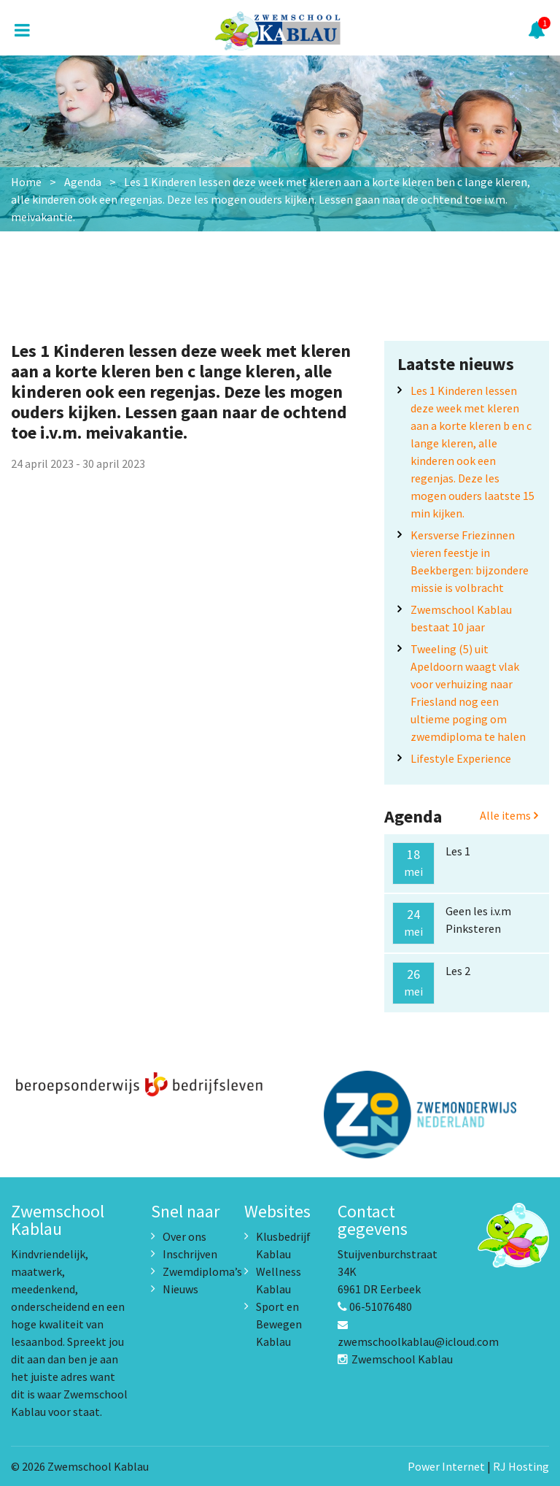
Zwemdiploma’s (202, 1271)
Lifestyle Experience (461, 758)
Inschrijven (190, 1254)
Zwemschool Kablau (395, 1359)
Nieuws (180, 1289)
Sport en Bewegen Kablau (279, 1324)
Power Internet (446, 1466)
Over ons (184, 1236)
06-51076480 (375, 1306)
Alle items (509, 815)
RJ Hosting (521, 1466)
